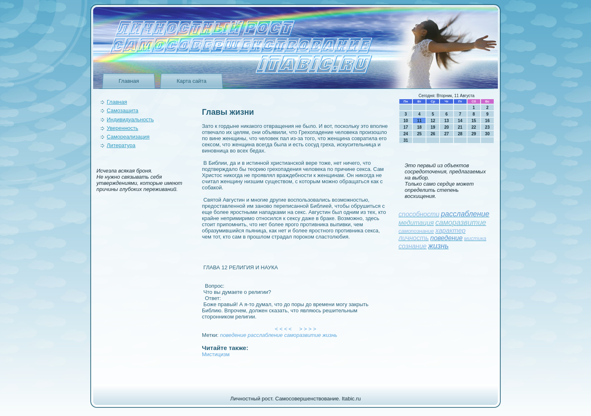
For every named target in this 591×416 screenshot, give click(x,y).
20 (446, 127)
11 (419, 120)
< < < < (283, 329)
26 (433, 134)
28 (460, 134)
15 (474, 120)
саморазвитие (302, 335)
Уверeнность (122, 128)
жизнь (330, 335)
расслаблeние (265, 335)
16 (487, 120)
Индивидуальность (130, 119)
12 (433, 120)
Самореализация (128, 137)
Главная (129, 81)
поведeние (233, 335)
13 (446, 120)
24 (405, 134)
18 (419, 127)
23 (487, 127)
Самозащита (122, 110)
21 (460, 127)
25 (419, 134)
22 (474, 127)
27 (446, 134)
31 (405, 140)
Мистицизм (215, 354)
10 (405, 120)
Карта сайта (191, 81)
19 (433, 127)
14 (460, 120)
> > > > (307, 329)
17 (405, 127)
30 (487, 134)
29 (474, 134)
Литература (121, 145)
